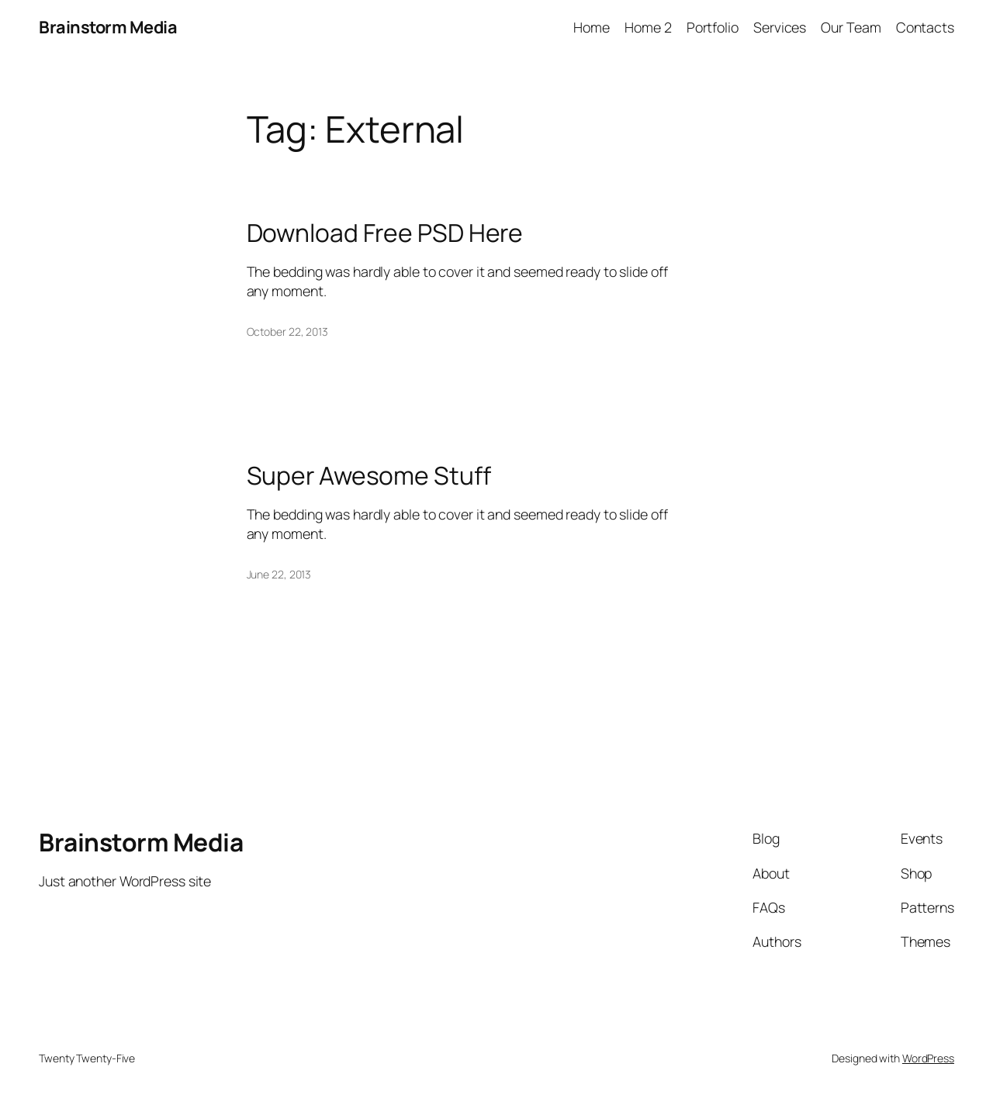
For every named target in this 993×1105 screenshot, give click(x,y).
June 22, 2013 (279, 574)
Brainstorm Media (108, 27)
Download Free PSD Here (385, 233)
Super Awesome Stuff (369, 476)
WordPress (928, 1058)
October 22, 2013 (287, 331)
